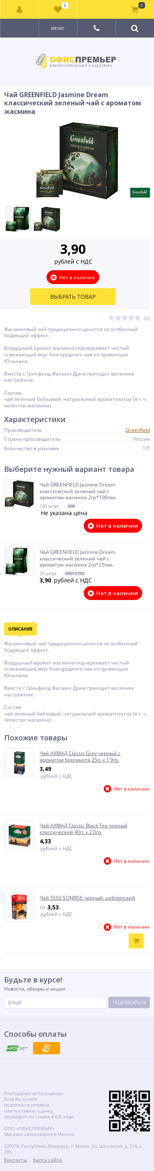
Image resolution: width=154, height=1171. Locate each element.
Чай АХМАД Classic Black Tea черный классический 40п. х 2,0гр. (83, 828)
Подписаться (129, 1002)
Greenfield (138, 430)
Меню (58, 28)
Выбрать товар (73, 296)
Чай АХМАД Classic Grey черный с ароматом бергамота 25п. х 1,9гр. (80, 756)
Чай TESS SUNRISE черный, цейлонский (87, 898)
